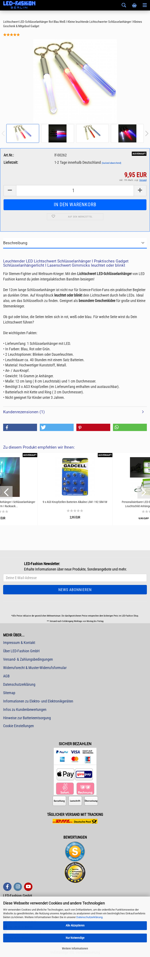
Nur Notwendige (75, 937)
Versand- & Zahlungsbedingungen (28, 659)
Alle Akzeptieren (75, 925)
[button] (20, 427)
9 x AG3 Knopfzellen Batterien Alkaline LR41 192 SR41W (75, 502)
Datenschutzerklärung (89, 917)
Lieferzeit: (11, 162)
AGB (6, 676)
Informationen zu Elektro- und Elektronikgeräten (38, 701)
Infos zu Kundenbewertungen (24, 709)
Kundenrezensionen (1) (24, 411)
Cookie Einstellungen (18, 726)
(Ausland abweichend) (111, 163)
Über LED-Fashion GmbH (21, 651)
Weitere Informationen (75, 948)
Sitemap (9, 693)
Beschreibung (15, 243)
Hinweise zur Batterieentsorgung (27, 718)
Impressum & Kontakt (19, 642)
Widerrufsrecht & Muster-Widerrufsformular (35, 667)
